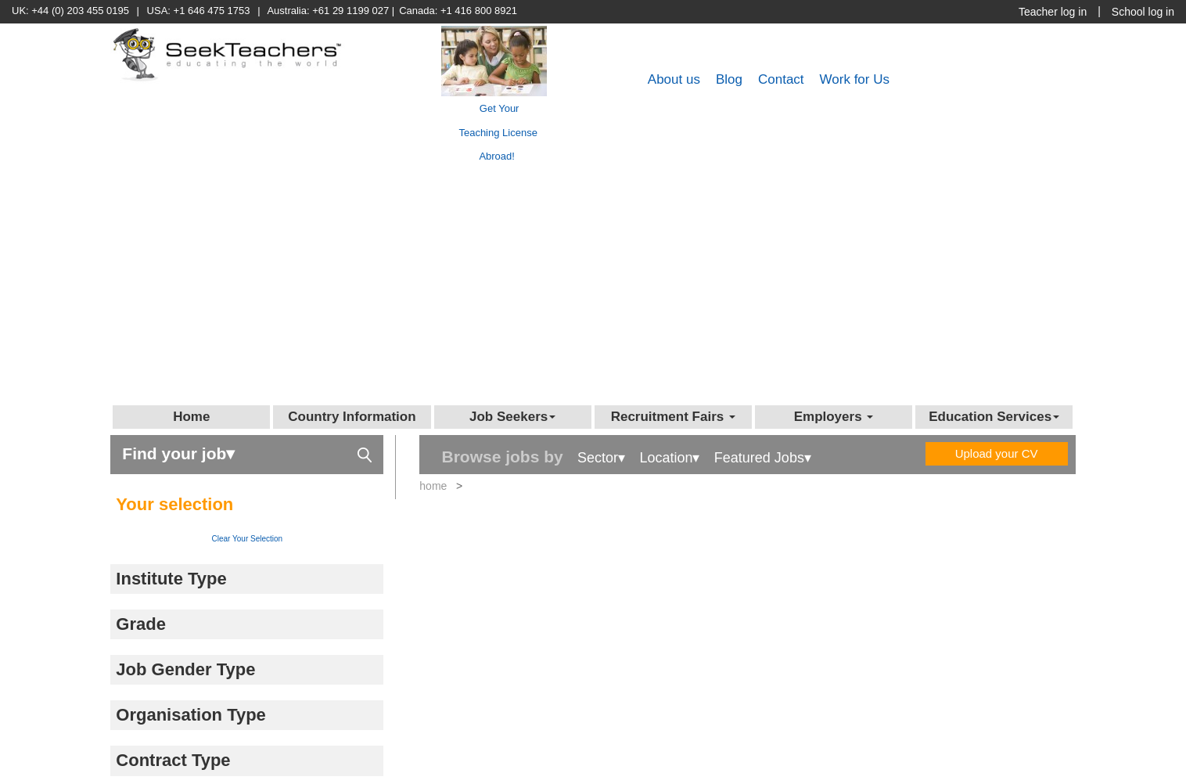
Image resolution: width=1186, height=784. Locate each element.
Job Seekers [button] (512, 416)
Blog (729, 79)
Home (191, 416)
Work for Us (855, 79)
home (433, 486)
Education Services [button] (994, 416)
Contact (781, 79)
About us (674, 79)
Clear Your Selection (247, 538)
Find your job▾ (247, 452)
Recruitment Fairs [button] (673, 416)
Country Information (351, 416)
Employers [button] (834, 416)
